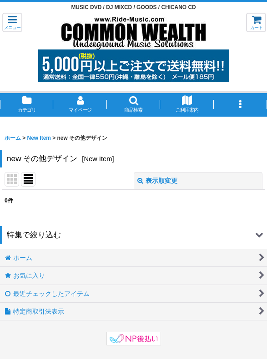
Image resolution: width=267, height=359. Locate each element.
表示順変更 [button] (157, 180)
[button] (12, 22)
